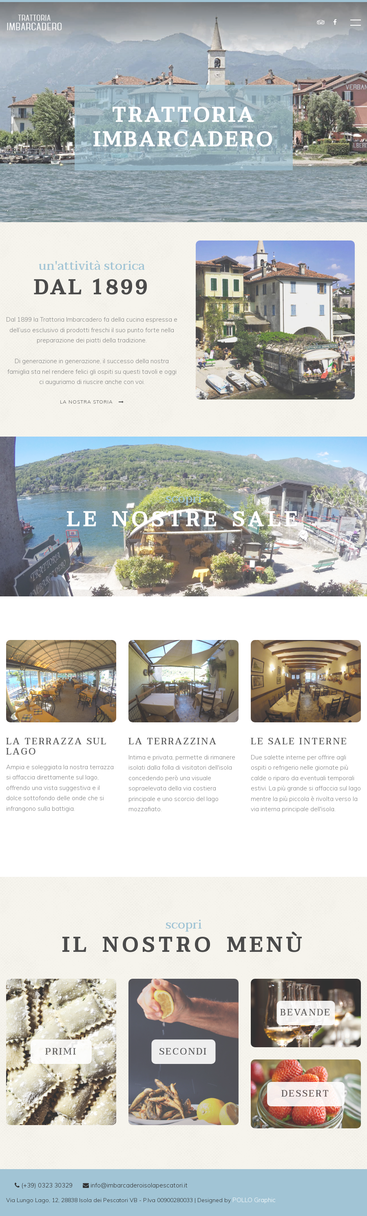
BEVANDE (305, 1012)
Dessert (305, 1093)
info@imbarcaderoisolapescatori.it (135, 1185)
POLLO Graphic (254, 1200)
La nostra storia (92, 402)
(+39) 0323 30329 (44, 1185)
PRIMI (61, 1051)
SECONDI (183, 1051)
